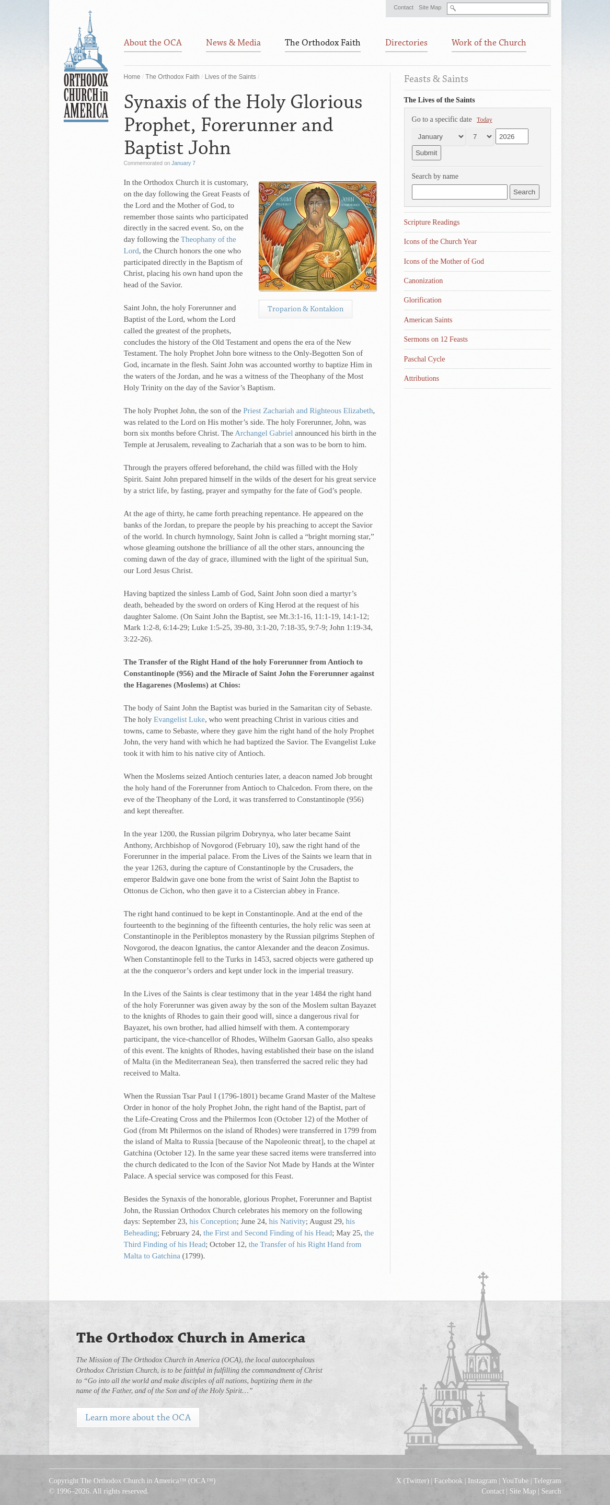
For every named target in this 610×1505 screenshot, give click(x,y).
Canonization (423, 281)
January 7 (183, 163)
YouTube (515, 1481)
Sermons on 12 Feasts (436, 339)
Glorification (423, 300)
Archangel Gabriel (264, 433)
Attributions (422, 378)
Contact (403, 7)
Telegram (547, 1481)
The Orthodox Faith (172, 76)
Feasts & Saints (436, 79)
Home (132, 76)
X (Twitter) (412, 1481)
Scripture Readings (432, 222)
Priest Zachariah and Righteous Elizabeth (308, 410)
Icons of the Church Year (440, 242)
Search (551, 1491)
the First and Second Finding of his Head (267, 1233)
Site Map (430, 7)
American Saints (428, 320)
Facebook (448, 1481)
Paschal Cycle (424, 359)
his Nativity (287, 1221)
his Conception (212, 1221)
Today (484, 119)
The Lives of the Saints (439, 100)
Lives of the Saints (230, 76)
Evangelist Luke (179, 719)
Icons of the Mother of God (444, 261)
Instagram (482, 1481)
